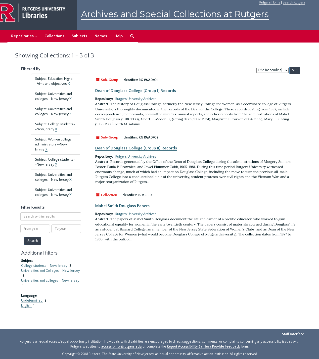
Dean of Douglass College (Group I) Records (135, 91)
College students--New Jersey (44, 266)
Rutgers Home (269, 2)
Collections (54, 36)
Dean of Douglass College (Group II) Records (136, 148)
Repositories (24, 36)
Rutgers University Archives (135, 99)
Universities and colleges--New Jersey (50, 281)
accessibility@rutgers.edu (121, 347)
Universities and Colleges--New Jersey (50, 271)
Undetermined (32, 301)
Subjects (79, 36)
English (26, 306)
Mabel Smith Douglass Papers (122, 206)
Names (100, 36)
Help (118, 36)
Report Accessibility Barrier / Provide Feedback (203, 347)
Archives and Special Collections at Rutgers (175, 14)
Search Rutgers (294, 2)
